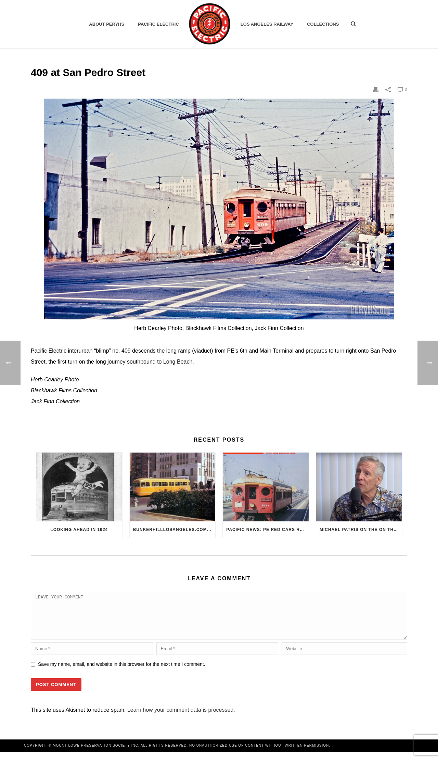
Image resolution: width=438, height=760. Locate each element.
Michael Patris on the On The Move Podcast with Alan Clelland (361, 529)
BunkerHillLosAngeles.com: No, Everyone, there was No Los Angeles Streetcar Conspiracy (174, 529)
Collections (323, 24)
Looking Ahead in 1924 (79, 529)
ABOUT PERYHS (106, 24)
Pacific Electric (158, 24)
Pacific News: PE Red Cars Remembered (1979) (267, 529)
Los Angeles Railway (267, 24)
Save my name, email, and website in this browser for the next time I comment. (121, 672)
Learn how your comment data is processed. (181, 718)
